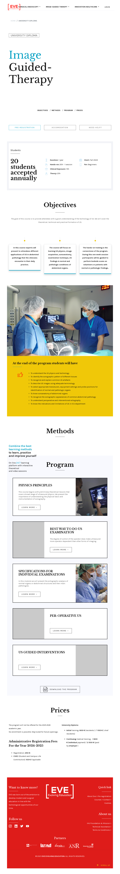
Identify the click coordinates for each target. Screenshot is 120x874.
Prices (80, 110)
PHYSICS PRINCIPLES (35, 485)
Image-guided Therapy (57, 7)
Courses (97, 800)
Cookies (107, 803)
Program (68, 110)
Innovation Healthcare (86, 7)
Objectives (42, 110)
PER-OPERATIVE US (65, 615)
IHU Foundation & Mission (98, 823)
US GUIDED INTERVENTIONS (42, 652)
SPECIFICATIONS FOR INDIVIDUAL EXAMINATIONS (42, 573)
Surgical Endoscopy (28, 7)
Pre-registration (25, 127)
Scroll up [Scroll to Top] (103, 865)
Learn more (28, 507)
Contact (106, 800)
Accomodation (60, 127)
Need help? (95, 127)
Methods (56, 110)
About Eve (91, 796)
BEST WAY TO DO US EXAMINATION (66, 530)
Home (13, 21)
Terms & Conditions (101, 830)
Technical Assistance (101, 827)
